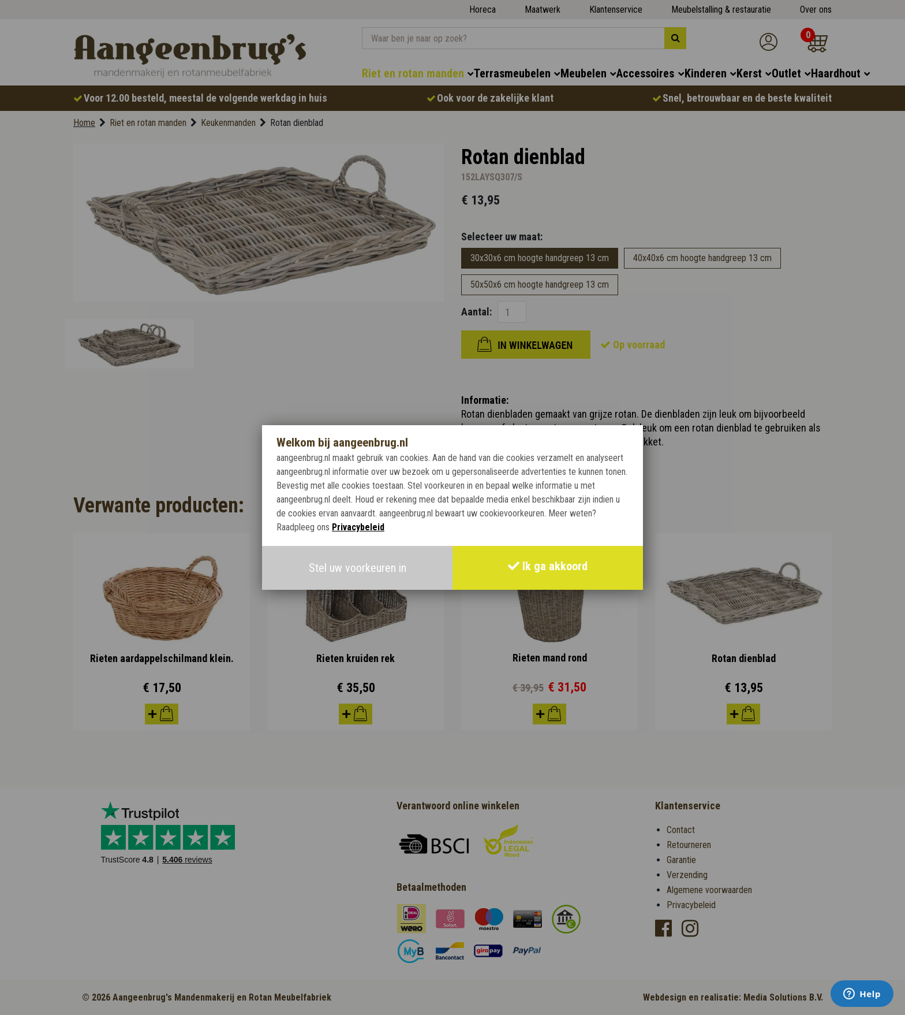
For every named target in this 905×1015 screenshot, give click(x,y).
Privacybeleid (358, 527)
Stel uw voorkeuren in (357, 568)
